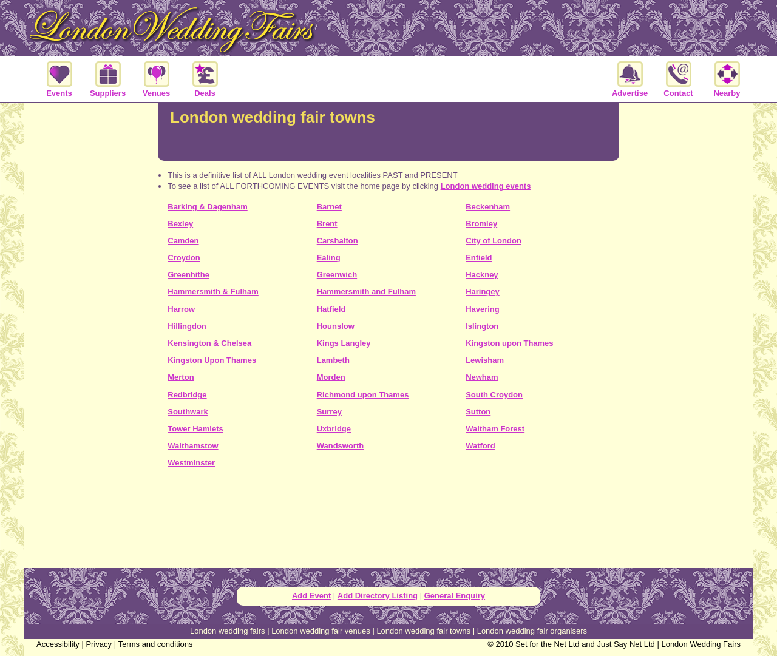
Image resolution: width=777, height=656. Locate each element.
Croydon (184, 257)
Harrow (181, 309)
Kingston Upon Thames (212, 360)
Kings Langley (344, 343)
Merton (181, 377)
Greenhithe (188, 274)
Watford (480, 445)
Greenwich (337, 274)
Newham (482, 377)
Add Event (311, 595)
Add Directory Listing (378, 595)
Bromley (481, 223)
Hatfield (331, 309)
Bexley (180, 223)
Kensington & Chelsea (209, 343)
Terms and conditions (155, 644)
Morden (331, 377)
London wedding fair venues (320, 630)
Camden (183, 240)
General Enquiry (454, 595)
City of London (493, 240)
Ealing (329, 257)
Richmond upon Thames (363, 394)
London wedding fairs (227, 630)
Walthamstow (193, 445)
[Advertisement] (388, 522)
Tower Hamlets (195, 428)
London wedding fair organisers (532, 630)
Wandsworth (340, 445)
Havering (483, 309)
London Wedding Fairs (701, 644)
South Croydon (494, 394)
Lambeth (333, 360)
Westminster (191, 462)
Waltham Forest (495, 428)
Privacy (99, 644)
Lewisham (485, 360)
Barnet (329, 206)
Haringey (483, 291)
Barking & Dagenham (207, 206)
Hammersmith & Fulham (213, 291)
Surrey (329, 411)
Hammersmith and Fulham (366, 291)
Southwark (188, 411)
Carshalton (337, 240)
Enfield (479, 257)
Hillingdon (187, 326)
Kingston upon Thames (509, 343)
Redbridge (187, 394)
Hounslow (336, 326)
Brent (327, 223)
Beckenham (488, 206)
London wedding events (486, 186)
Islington (482, 326)
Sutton (478, 411)
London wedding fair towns (423, 630)
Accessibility (58, 644)
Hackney (482, 274)
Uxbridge (334, 428)
